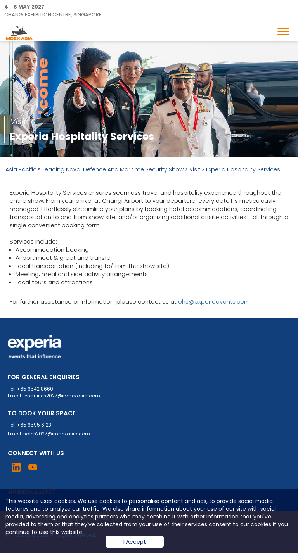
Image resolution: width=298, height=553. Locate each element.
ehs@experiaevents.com (214, 301)
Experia (35, 347)
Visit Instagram (49, 467)
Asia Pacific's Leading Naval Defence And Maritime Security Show (94, 169)
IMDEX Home (20, 32)
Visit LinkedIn (16, 467)
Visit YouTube (32, 467)
